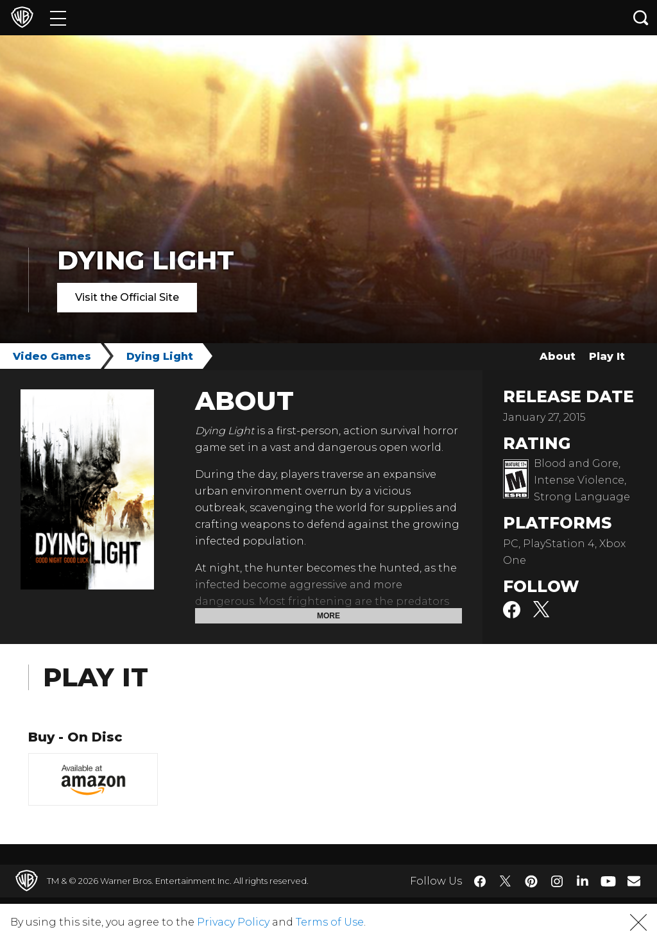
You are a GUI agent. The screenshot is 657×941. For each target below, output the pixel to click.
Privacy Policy (233, 922)
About (558, 356)
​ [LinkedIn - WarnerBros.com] (582, 880)
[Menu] (58, 17)
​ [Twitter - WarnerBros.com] (505, 881)
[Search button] (641, 17)
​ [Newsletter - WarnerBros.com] (634, 880)
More (328, 615)
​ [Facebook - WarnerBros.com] (480, 881)
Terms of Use (330, 922)
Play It (607, 356)
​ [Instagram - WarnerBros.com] (557, 881)
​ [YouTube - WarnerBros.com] (608, 881)
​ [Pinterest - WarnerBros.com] (531, 881)
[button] (638, 922)
